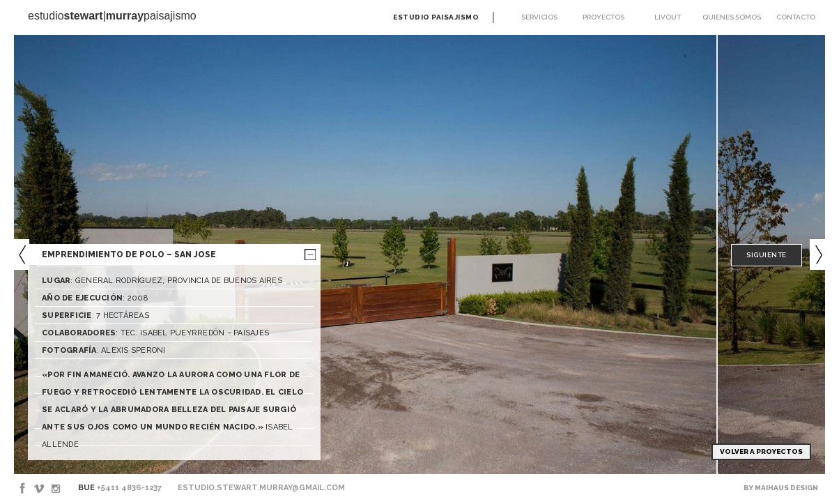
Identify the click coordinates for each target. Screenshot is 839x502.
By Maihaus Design (781, 488)
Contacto (795, 17)
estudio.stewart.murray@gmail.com (261, 487)
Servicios (539, 17)
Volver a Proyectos (761, 451)
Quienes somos (731, 17)
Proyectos (603, 17)
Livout (667, 17)
